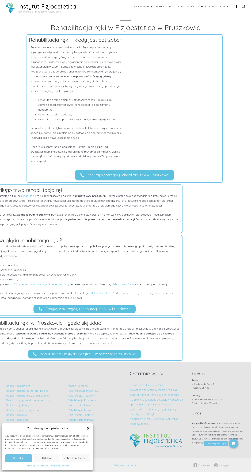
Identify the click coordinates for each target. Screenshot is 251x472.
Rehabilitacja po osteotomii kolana (27, 390)
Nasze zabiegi (165, 6)
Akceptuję (18, 458)
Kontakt (225, 6)
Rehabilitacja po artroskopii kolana (27, 395)
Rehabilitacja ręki (16, 415)
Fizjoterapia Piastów (80, 415)
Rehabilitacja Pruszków (82, 400)
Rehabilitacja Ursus (79, 410)
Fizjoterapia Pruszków (81, 395)
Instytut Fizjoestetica (47, 6)
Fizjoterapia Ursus (79, 405)
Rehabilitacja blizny (17, 405)
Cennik (213, 6)
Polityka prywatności (59, 465)
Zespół (190, 6)
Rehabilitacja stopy (17, 419)
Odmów (47, 458)
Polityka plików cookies (37, 465)
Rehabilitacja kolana (18, 386)
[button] (88, 428)
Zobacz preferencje (76, 458)
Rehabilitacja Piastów (81, 419)
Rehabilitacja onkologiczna (22, 410)
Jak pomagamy (142, 6)
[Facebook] (236, 6)
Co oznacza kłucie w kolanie (147, 385)
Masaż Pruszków (78, 386)
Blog (202, 6)
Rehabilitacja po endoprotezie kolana (29, 400)
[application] (150, 6)
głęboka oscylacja (23, 284)
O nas (180, 6)
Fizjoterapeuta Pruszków (83, 390)
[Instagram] (243, 6)
